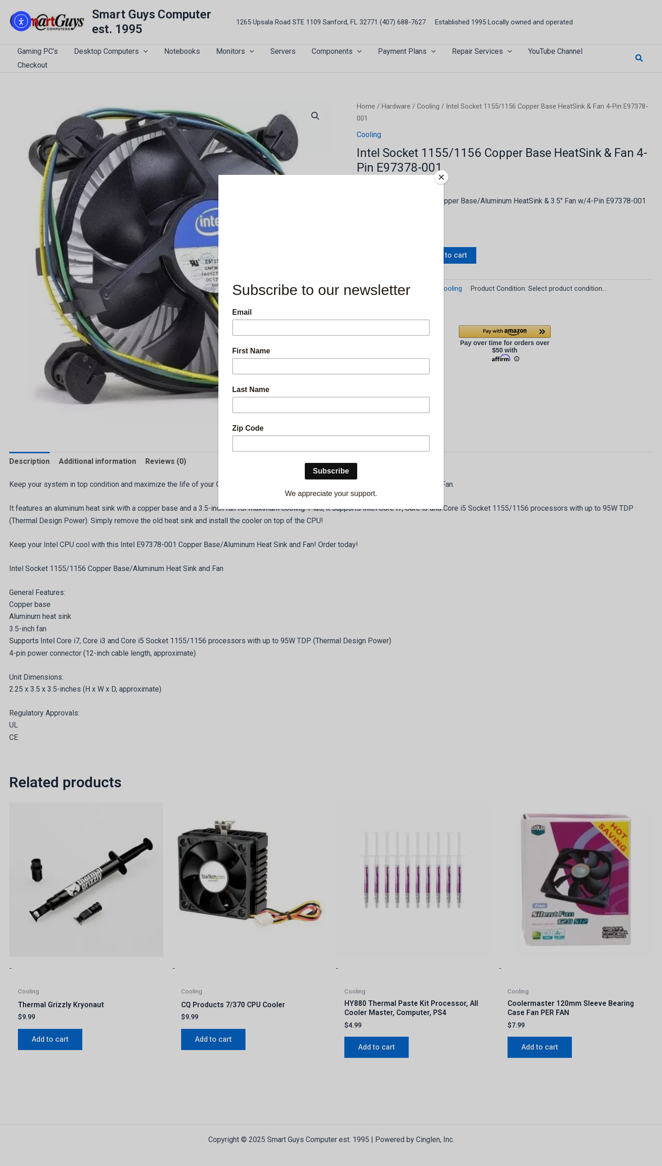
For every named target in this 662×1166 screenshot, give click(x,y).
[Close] (441, 177)
